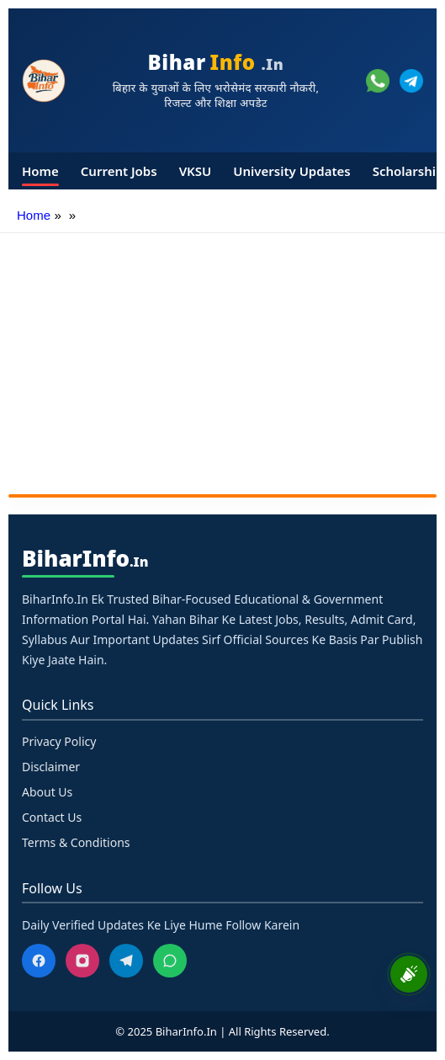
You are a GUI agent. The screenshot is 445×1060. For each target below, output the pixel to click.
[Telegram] (126, 960)
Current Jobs (119, 170)
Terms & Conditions (76, 842)
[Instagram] (82, 960)
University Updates (291, 170)
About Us (47, 792)
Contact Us (52, 817)
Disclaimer (51, 767)
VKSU (195, 170)
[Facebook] (39, 960)
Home (40, 170)
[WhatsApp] (170, 960)
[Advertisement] (222, 359)
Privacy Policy (59, 741)
